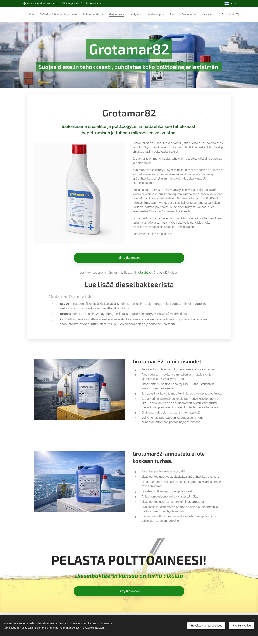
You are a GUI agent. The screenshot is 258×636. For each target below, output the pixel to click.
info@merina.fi (74, 3)
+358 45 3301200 (98, 3)
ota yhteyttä (146, 272)
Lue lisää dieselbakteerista (129, 284)
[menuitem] (41, 14)
